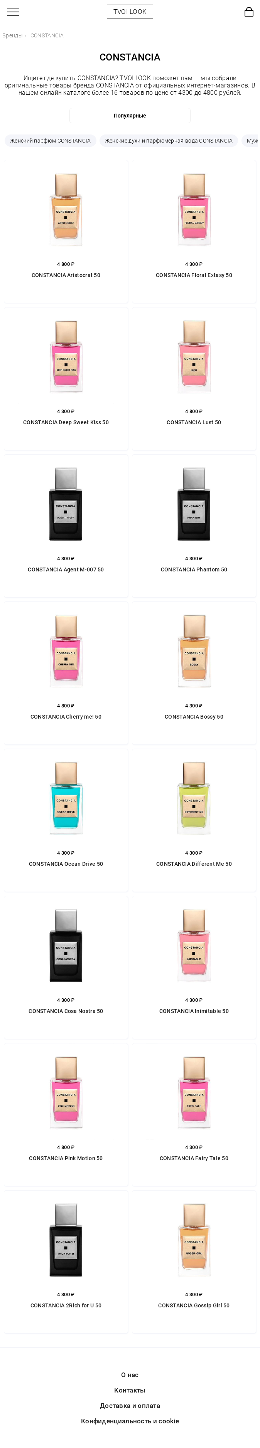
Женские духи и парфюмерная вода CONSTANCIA (169, 141)
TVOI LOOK (130, 11)
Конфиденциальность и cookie (130, 1421)
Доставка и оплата (130, 1405)
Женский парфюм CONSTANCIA (50, 141)
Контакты (129, 1390)
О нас (130, 1375)
